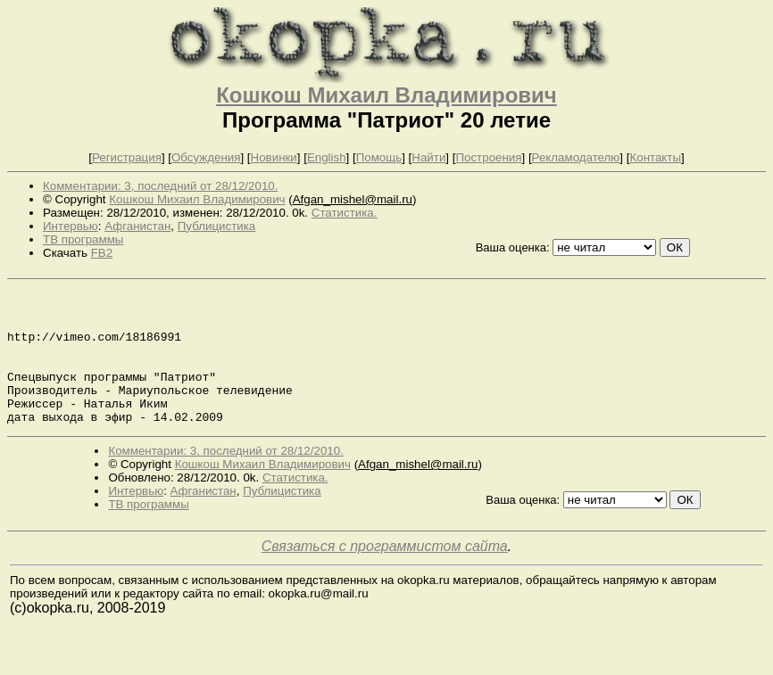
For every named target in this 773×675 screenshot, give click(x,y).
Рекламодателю (576, 157)
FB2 (101, 252)
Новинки (274, 157)
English (326, 157)
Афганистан (137, 226)
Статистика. (345, 212)
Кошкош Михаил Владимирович (386, 95)
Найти (428, 157)
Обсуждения (205, 157)
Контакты (655, 157)
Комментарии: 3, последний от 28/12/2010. (160, 186)
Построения (488, 157)
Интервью (70, 226)
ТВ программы (83, 239)
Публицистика (216, 226)
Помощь (379, 157)
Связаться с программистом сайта (385, 572)
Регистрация (127, 157)
